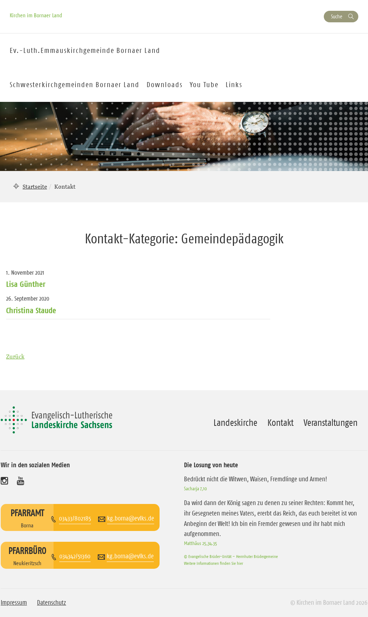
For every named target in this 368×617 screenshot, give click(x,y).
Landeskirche (235, 422)
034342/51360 (75, 556)
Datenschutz (51, 603)
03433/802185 (75, 518)
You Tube (204, 84)
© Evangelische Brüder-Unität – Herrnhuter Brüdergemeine (231, 556)
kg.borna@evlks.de (130, 518)
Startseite (35, 186)
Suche (336, 16)
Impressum (14, 603)
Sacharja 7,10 (195, 488)
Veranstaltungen (331, 422)
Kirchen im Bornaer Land (36, 15)
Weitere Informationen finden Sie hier (213, 563)
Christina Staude (31, 310)
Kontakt (280, 422)
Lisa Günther (25, 284)
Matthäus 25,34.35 (200, 543)
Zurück (15, 356)
